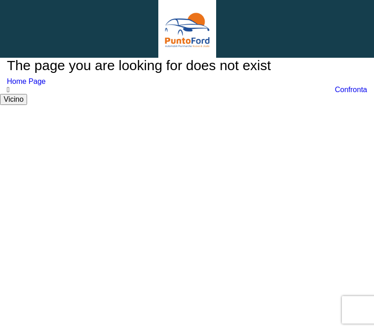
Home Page (26, 81)
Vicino (13, 99)
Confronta (351, 90)
